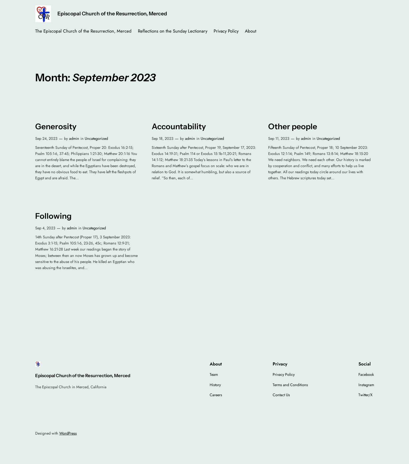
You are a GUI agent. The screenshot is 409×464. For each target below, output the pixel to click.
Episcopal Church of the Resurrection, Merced (112, 13)
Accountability (179, 126)
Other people (292, 126)
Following (53, 216)
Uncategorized (96, 138)
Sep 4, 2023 (45, 228)
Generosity (56, 126)
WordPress (68, 433)
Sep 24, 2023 (46, 138)
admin (74, 138)
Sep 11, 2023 (278, 138)
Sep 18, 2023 (162, 138)
